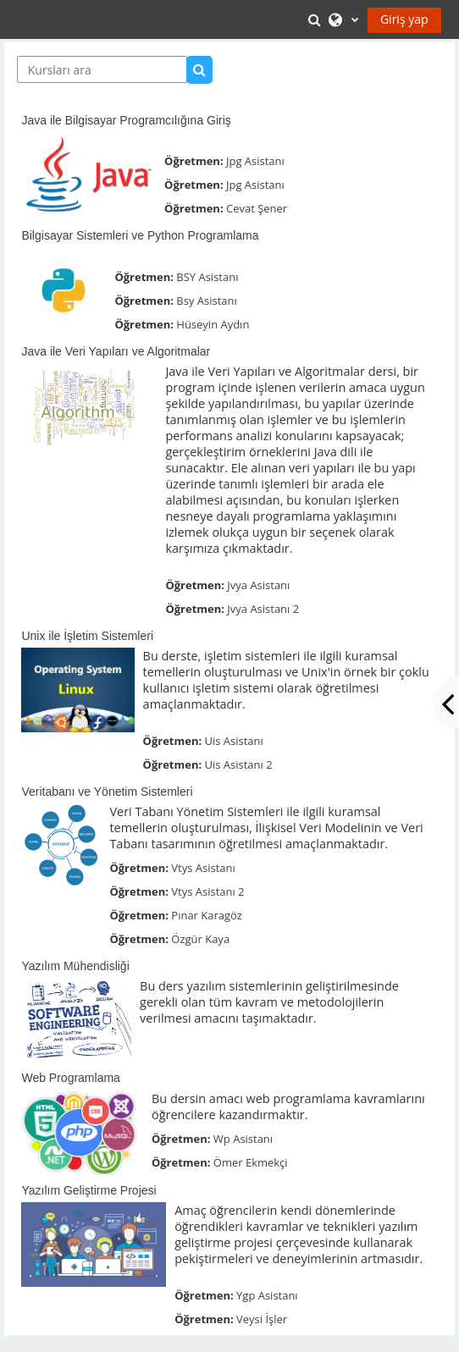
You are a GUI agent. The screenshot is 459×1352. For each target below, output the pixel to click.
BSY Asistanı (207, 276)
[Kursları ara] (102, 69)
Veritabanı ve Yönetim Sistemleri (106, 791)
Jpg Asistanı (255, 160)
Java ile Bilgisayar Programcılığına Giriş (125, 120)
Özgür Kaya (200, 938)
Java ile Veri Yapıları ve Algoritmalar (115, 351)
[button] (317, 19)
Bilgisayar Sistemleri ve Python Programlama (139, 235)
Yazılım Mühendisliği (75, 966)
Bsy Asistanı (206, 300)
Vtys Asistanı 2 (207, 891)
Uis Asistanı (234, 740)
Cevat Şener (256, 208)
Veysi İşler (261, 1319)
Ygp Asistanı (267, 1295)
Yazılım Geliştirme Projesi (88, 1190)
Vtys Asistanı (203, 867)
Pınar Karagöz (206, 915)
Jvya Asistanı (258, 585)
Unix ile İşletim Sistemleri (87, 636)
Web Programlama (70, 1077)
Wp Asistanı (243, 1138)
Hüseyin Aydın (212, 324)
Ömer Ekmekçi (250, 1162)
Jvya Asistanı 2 (263, 608)
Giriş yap (404, 19)
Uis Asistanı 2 (239, 764)
